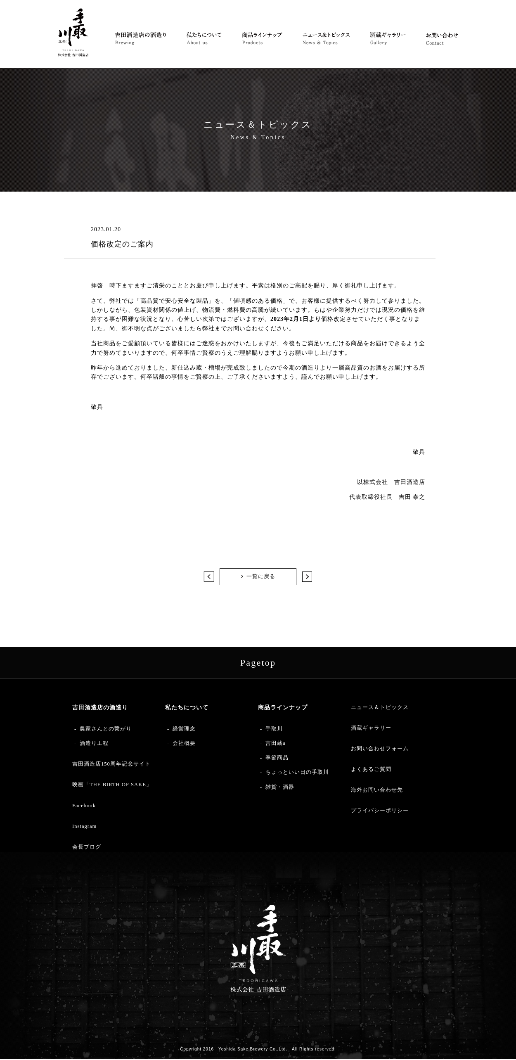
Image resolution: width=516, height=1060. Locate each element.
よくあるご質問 (371, 770)
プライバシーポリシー (380, 812)
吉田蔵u (275, 744)
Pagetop (258, 664)
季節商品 (277, 759)
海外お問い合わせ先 (377, 791)
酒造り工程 (94, 744)
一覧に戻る (260, 577)
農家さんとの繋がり (106, 730)
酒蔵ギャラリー (371, 729)
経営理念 (184, 730)
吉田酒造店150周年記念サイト (111, 765)
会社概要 (184, 744)
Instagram (84, 827)
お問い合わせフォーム (380, 750)
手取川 (274, 730)
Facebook (84, 807)
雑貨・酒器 (279, 788)
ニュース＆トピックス (380, 708)
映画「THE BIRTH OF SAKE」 (112, 786)
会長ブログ (86, 848)
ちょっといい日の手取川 (297, 773)
